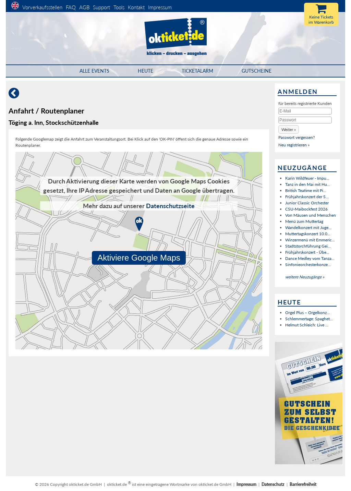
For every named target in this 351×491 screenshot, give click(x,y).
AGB (84, 7)
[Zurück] (14, 95)
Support (101, 7)
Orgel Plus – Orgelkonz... (307, 312)
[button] (288, 129)
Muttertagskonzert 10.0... (307, 233)
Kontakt (136, 7)
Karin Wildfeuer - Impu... (307, 178)
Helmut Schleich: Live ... (306, 324)
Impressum (160, 7)
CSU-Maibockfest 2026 (306, 209)
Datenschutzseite (170, 205)
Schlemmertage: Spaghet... (309, 318)
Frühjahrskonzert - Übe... (307, 252)
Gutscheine (256, 71)
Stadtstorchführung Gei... (308, 246)
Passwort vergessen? (296, 137)
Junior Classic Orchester (307, 202)
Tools (118, 7)
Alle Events (94, 71)
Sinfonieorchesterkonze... (308, 264)
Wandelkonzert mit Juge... (308, 227)
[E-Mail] (305, 111)
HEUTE (145, 71)
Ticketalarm (197, 71)
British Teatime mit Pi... (305, 190)
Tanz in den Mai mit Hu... (307, 184)
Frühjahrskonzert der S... (307, 196)
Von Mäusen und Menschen (310, 215)
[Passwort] (305, 120)
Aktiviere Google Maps (138, 257)
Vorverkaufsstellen (42, 7)
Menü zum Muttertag (304, 221)
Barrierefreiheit (303, 484)
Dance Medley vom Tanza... (310, 258)
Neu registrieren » (294, 144)
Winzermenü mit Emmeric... (310, 239)
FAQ (71, 7)
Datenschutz (273, 484)
